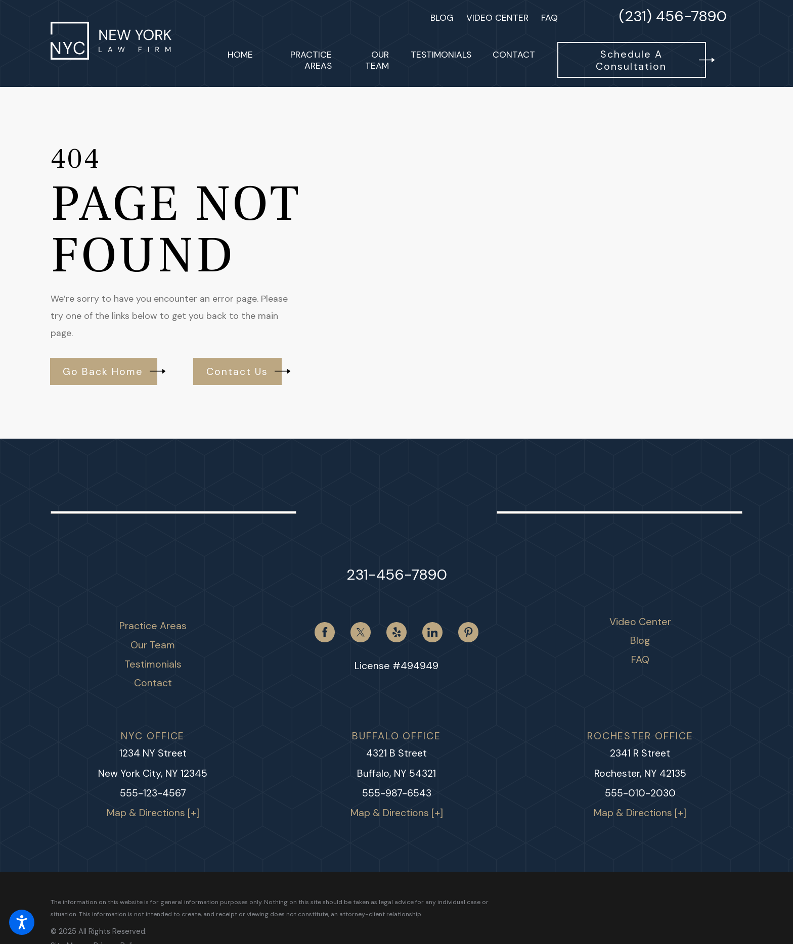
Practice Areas (153, 625)
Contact (153, 682)
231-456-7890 (396, 574)
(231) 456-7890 (673, 17)
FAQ (549, 17)
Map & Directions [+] (153, 813)
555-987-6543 (396, 793)
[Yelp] (396, 632)
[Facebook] (324, 632)
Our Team (152, 644)
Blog (442, 17)
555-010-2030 (640, 793)
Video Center (497, 17)
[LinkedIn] (432, 632)
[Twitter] (360, 632)
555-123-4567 (153, 793)
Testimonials (153, 664)
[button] (21, 922)
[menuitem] (240, 60)
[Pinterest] (468, 632)
